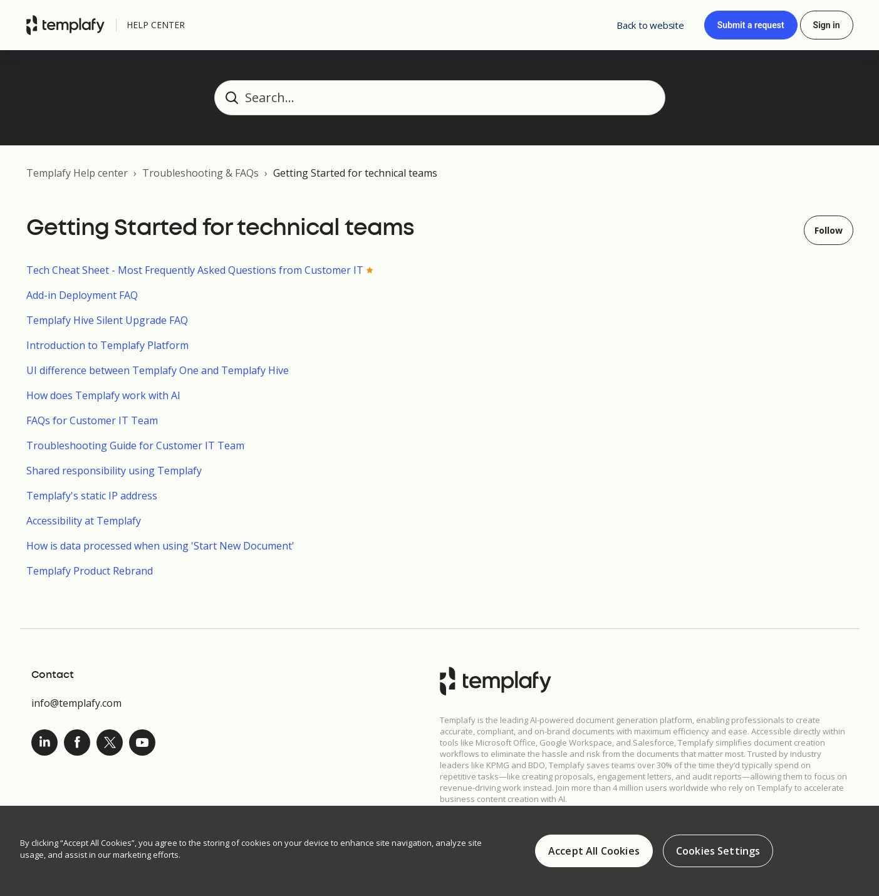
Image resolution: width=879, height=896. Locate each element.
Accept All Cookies (594, 853)
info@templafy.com (76, 703)
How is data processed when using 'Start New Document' (160, 546)
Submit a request (750, 25)
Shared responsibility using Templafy (114, 470)
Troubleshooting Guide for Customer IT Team (135, 445)
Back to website (650, 25)
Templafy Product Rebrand (89, 571)
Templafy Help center (77, 173)
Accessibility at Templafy (83, 521)
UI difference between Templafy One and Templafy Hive (157, 370)
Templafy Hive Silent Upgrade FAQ (107, 320)
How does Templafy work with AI (103, 395)
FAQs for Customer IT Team (92, 420)
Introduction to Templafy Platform (107, 345)
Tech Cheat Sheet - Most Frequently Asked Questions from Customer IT (194, 270)
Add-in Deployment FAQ (82, 295)
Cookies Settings (718, 853)
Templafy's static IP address (91, 496)
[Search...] (439, 97)
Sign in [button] (826, 25)
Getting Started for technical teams (355, 173)
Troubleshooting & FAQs (200, 173)
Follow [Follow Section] (828, 230)
